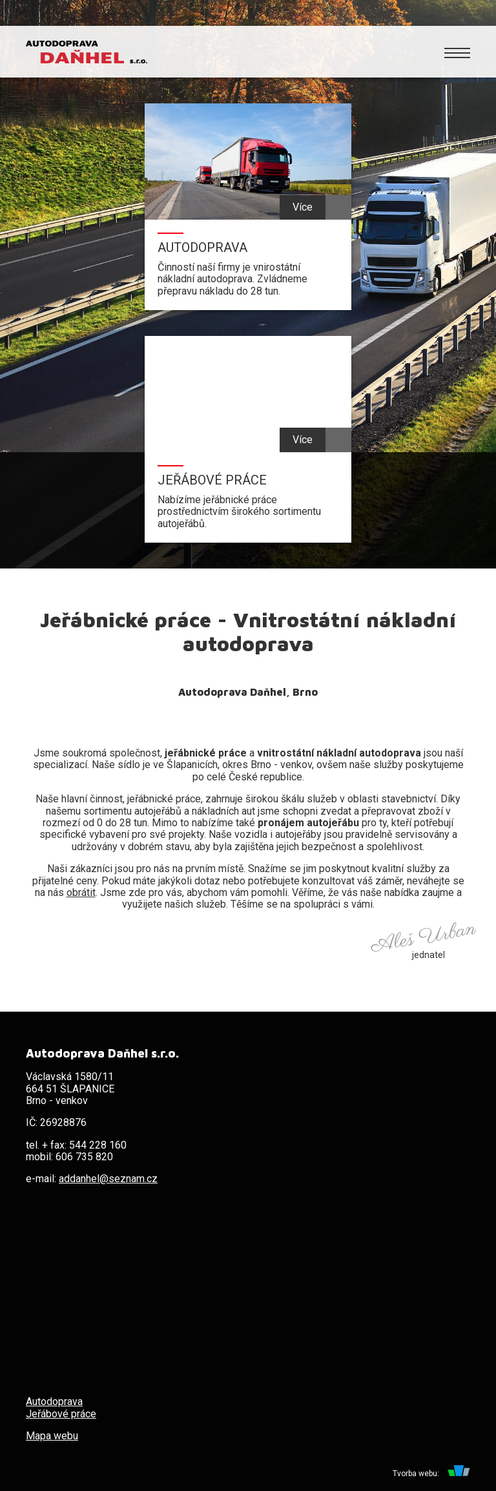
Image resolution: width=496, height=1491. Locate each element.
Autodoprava (54, 1401)
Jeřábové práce (61, 1414)
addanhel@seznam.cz (108, 1179)
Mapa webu (52, 1436)
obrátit (81, 892)
